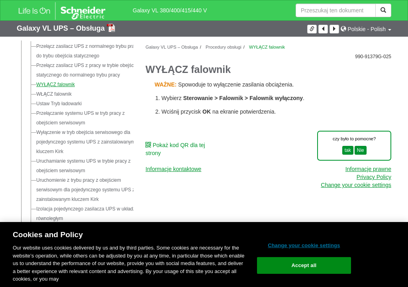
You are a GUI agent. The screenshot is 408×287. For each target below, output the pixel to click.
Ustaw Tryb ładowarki (59, 103)
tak (348, 150)
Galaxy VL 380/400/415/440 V (170, 10)
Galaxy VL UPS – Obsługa (62, 28)
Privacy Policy (374, 177)
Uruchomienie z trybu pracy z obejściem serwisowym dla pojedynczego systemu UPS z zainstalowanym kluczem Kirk (85, 189)
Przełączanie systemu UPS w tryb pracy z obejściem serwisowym (80, 118)
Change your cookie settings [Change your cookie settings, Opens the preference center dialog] (304, 245)
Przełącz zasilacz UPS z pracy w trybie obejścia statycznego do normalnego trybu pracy (86, 70)
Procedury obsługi (222, 47)
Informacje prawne (368, 169)
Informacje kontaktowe (173, 169)
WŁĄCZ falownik (54, 94)
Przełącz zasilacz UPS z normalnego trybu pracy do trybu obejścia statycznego (87, 51)
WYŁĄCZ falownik (55, 84)
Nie (360, 150)
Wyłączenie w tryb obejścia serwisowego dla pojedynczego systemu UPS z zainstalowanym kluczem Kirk (85, 142)
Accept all (304, 265)
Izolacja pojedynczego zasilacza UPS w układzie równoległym (87, 213)
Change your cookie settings (356, 185)
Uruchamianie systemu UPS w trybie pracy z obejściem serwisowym (83, 165)
